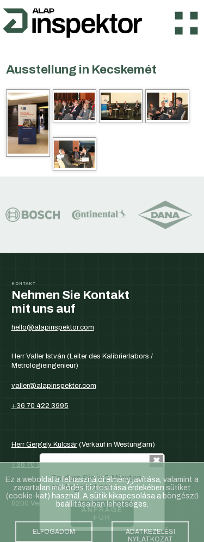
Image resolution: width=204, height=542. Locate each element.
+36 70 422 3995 (40, 405)
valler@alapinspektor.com (53, 385)
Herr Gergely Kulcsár (44, 444)
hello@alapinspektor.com (52, 327)
